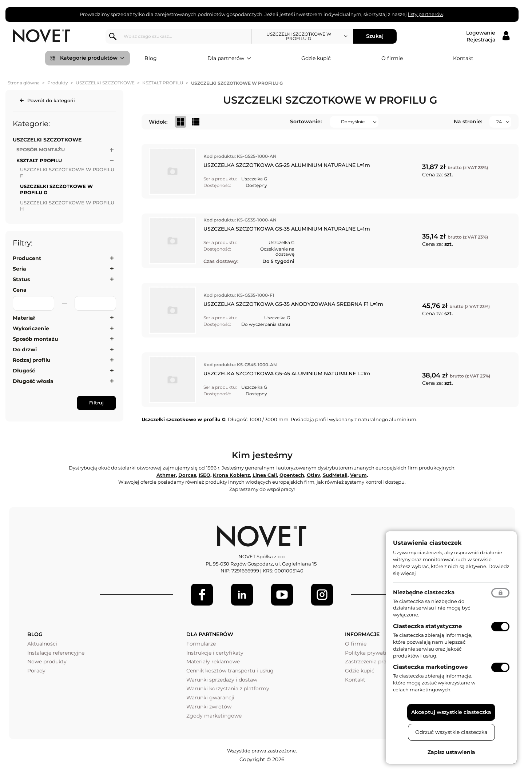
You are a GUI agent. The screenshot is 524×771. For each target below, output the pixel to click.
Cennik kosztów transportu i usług (230, 670)
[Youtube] (282, 595)
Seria (19, 268)
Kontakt (463, 58)
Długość (24, 370)
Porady (36, 670)
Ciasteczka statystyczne (427, 626)
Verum (358, 475)
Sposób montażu (35, 339)
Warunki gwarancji (210, 697)
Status (21, 279)
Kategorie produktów (92, 58)
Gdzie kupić (316, 58)
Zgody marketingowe (214, 715)
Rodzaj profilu (32, 360)
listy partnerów (425, 14)
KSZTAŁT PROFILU (162, 82)
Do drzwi (25, 349)
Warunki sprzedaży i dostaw (221, 679)
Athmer (166, 475)
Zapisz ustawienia (451, 752)
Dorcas (187, 475)
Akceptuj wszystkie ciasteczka (451, 712)
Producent (27, 258)
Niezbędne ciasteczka (423, 592)
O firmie (392, 58)
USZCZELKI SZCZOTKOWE (105, 82)
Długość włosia (33, 381)
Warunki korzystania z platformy (227, 688)
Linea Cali (265, 475)
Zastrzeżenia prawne (371, 661)
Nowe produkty (47, 661)
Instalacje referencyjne (55, 653)
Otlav (313, 475)
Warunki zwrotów (208, 706)
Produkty (57, 82)
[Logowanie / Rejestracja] (488, 36)
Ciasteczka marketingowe (430, 666)
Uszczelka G (254, 178)
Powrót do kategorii (51, 100)
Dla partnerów (229, 58)
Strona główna (24, 82)
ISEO (204, 475)
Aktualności (42, 643)
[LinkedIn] (242, 595)
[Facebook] (202, 595)
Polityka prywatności (371, 653)
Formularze (201, 643)
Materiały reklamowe (213, 661)
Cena (20, 290)
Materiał (24, 318)
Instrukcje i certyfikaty (214, 653)
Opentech (291, 475)
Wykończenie (31, 328)
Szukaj (377, 36)
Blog (150, 58)
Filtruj (96, 403)
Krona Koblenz (231, 475)
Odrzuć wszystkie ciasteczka (451, 732)
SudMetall (335, 475)
